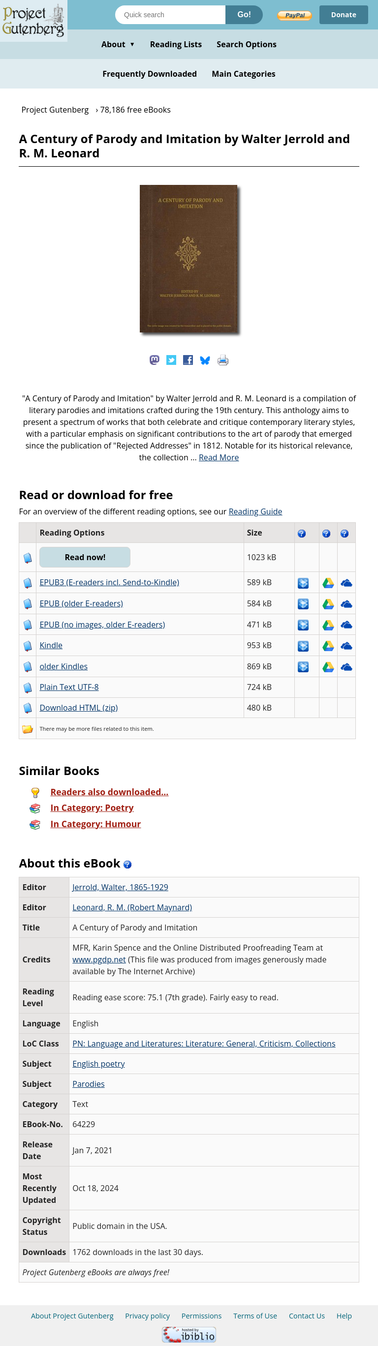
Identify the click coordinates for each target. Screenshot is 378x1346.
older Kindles (63, 666)
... (214, 457)
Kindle (51, 645)
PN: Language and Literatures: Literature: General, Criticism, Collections (203, 1043)
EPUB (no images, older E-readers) (102, 624)
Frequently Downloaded (149, 73)
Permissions (202, 1315)
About (118, 44)
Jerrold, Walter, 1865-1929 (120, 887)
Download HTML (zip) (78, 707)
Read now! (84, 557)
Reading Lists (176, 44)
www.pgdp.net (99, 959)
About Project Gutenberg (72, 1315)
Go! (244, 14)
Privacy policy (147, 1315)
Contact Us (307, 1315)
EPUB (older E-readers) (81, 603)
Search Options (247, 44)
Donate (343, 14)
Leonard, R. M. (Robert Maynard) (132, 907)
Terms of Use (255, 1315)
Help (344, 1315)
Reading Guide (256, 511)
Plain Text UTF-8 (68, 687)
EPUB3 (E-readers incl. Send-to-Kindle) (109, 582)
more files (89, 728)
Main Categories (244, 73)
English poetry (98, 1063)
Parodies (88, 1083)
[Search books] (170, 14)
